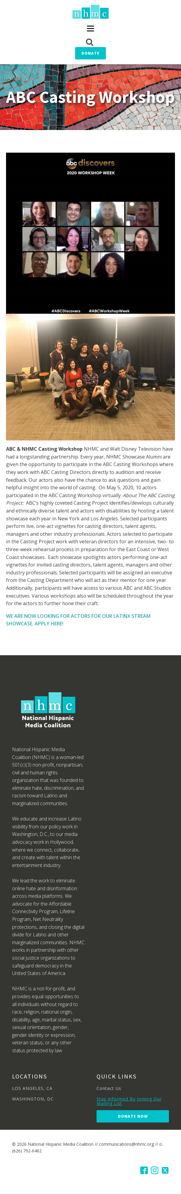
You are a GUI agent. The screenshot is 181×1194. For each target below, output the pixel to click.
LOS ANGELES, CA (32, 1088)
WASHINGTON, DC (33, 1099)
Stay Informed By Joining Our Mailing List (129, 1101)
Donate (90, 53)
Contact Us (109, 1088)
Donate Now (133, 1116)
